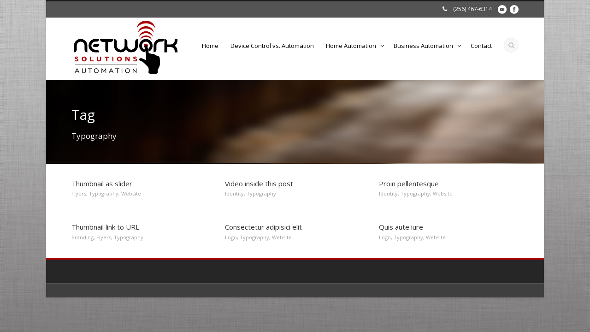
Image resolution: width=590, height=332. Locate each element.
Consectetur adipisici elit (263, 226)
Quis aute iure (401, 226)
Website (131, 193)
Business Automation (423, 46)
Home (210, 46)
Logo (231, 237)
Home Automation (351, 46)
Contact (481, 46)
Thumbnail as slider (101, 183)
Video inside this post (259, 183)
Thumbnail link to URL (105, 226)
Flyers (78, 193)
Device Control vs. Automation (272, 46)
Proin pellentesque (409, 183)
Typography (103, 193)
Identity (234, 193)
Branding (82, 237)
